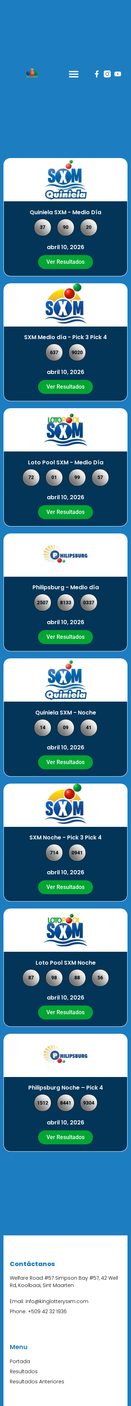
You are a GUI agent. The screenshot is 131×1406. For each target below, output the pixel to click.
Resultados (24, 1371)
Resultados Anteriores (37, 1381)
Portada (20, 1361)
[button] (74, 74)
